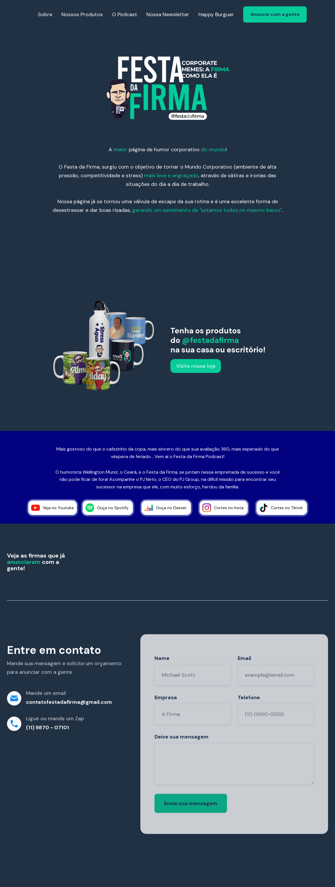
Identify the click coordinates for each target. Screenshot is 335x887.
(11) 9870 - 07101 (47, 729)
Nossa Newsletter (167, 14)
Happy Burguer (216, 14)
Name (162, 670)
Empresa (166, 710)
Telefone (249, 710)
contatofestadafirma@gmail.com (69, 703)
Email (244, 670)
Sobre (45, 14)
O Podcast (124, 14)
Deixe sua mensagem (182, 749)
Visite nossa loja (195, 366)
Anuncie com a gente (274, 14)
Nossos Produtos (82, 14)
